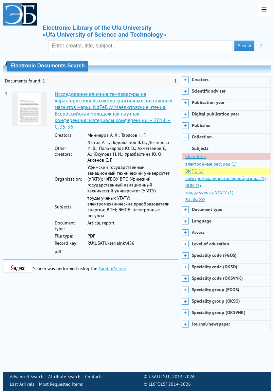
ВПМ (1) (193, 185)
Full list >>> (195, 199)
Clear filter (195, 156)
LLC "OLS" (157, 384)
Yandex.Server (112, 269)
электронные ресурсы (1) (211, 164)
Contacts (93, 377)
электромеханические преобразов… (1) (225, 178)
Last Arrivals (22, 384)
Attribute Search (64, 377)
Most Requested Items (61, 384)
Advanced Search (27, 377)
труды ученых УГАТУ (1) (209, 193)
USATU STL (159, 377)
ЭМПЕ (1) (194, 171)
